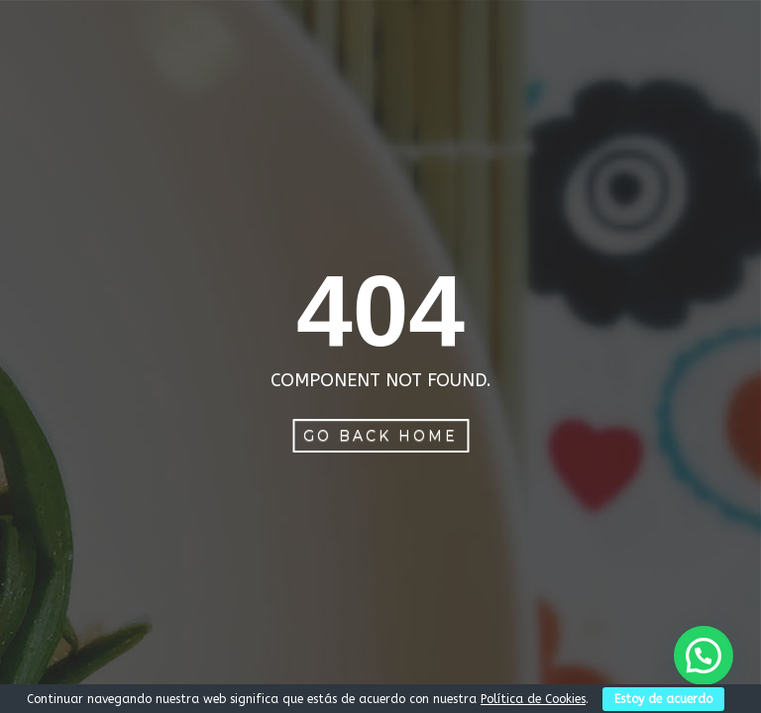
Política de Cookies (533, 699)
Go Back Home (380, 436)
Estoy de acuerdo (663, 699)
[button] (703, 655)
